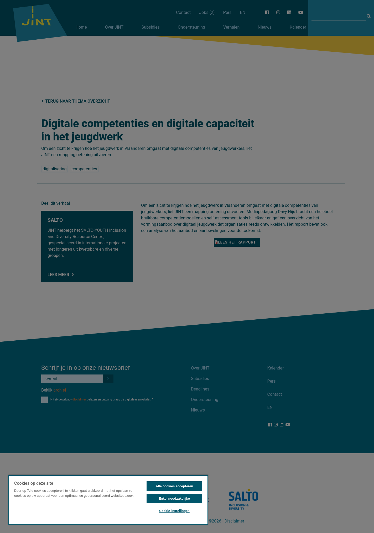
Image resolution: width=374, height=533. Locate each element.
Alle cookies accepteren (174, 486)
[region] (108, 500)
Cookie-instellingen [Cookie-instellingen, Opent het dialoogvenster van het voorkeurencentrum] (174, 511)
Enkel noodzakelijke (174, 498)
